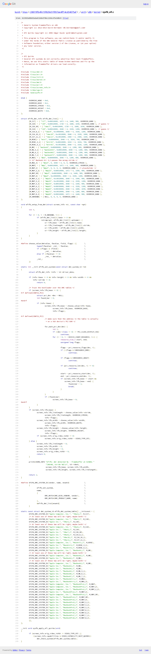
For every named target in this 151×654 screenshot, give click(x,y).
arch (83, 12)
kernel (97, 12)
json (147, 650)
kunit (17, 12)
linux (25, 12)
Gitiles (15, 650)
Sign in (146, 4)
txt (140, 650)
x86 (90, 12)
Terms (28, 650)
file (66, 18)
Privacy (22, 650)
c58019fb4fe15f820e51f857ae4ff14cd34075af (53, 12)
